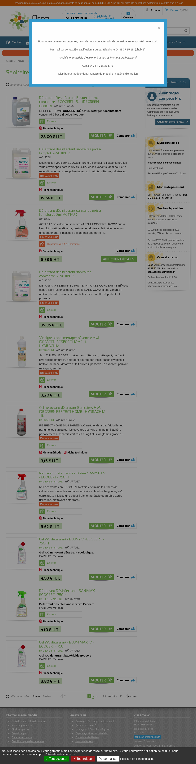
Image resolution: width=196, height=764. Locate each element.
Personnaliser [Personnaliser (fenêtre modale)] (108, 758)
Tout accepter (56, 758)
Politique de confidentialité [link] (137, 758)
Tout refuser (83, 758)
